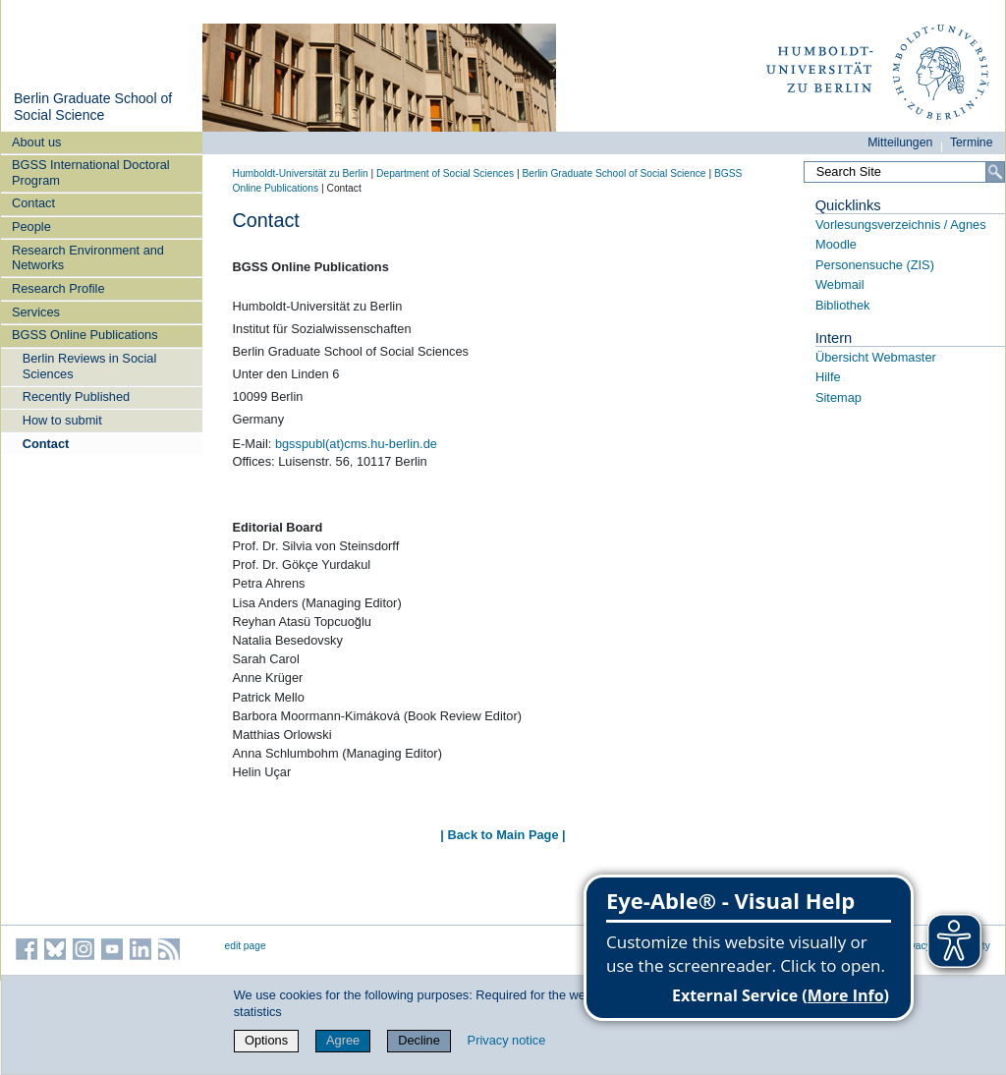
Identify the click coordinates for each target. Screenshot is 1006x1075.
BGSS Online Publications (85, 334)
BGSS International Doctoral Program (91, 172)
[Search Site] (904, 172)
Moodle (836, 244)
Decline (419, 1040)
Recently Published (77, 396)
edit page (245, 945)
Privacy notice (507, 1040)
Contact (33, 203)
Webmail (840, 284)
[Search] (995, 172)
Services (36, 312)
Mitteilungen (899, 142)
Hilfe (828, 376)
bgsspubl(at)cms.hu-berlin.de (356, 443)
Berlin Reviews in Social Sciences (90, 365)
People (31, 226)
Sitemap (838, 397)
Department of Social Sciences (445, 173)
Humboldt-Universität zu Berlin (300, 173)
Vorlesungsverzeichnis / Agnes (900, 224)
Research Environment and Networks (88, 257)
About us (37, 142)
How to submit (62, 420)
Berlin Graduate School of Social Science (93, 107)
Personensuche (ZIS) (874, 264)
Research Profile (58, 288)
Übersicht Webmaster (875, 357)
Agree (343, 1040)
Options (266, 1040)
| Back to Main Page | (502, 834)
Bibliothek (842, 305)
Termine (971, 142)
